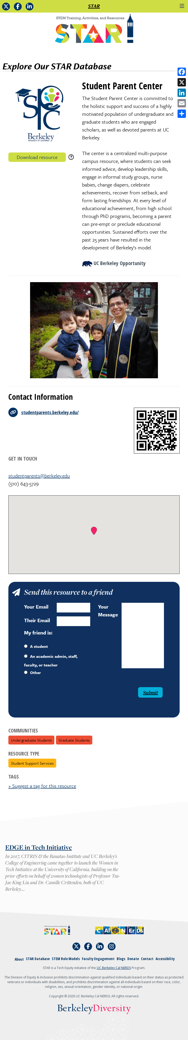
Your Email (36, 606)
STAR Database (38, 958)
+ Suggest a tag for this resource (42, 785)
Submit (150, 692)
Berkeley (94, 1008)
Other (32, 672)
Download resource (37, 157)
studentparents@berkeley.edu (39, 475)
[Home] (94, 30)
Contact (147, 958)
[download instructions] (71, 157)
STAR (94, 6)
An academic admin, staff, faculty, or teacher (50, 660)
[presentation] (59, 697)
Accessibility (165, 958)
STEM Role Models (66, 958)
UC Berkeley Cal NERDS (114, 968)
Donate (133, 958)
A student (36, 646)
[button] (94, 531)
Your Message (108, 610)
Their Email (37, 620)
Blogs (121, 958)
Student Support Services (32, 763)
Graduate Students (74, 740)
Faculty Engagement (98, 958)
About (19, 959)
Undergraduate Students (31, 740)
